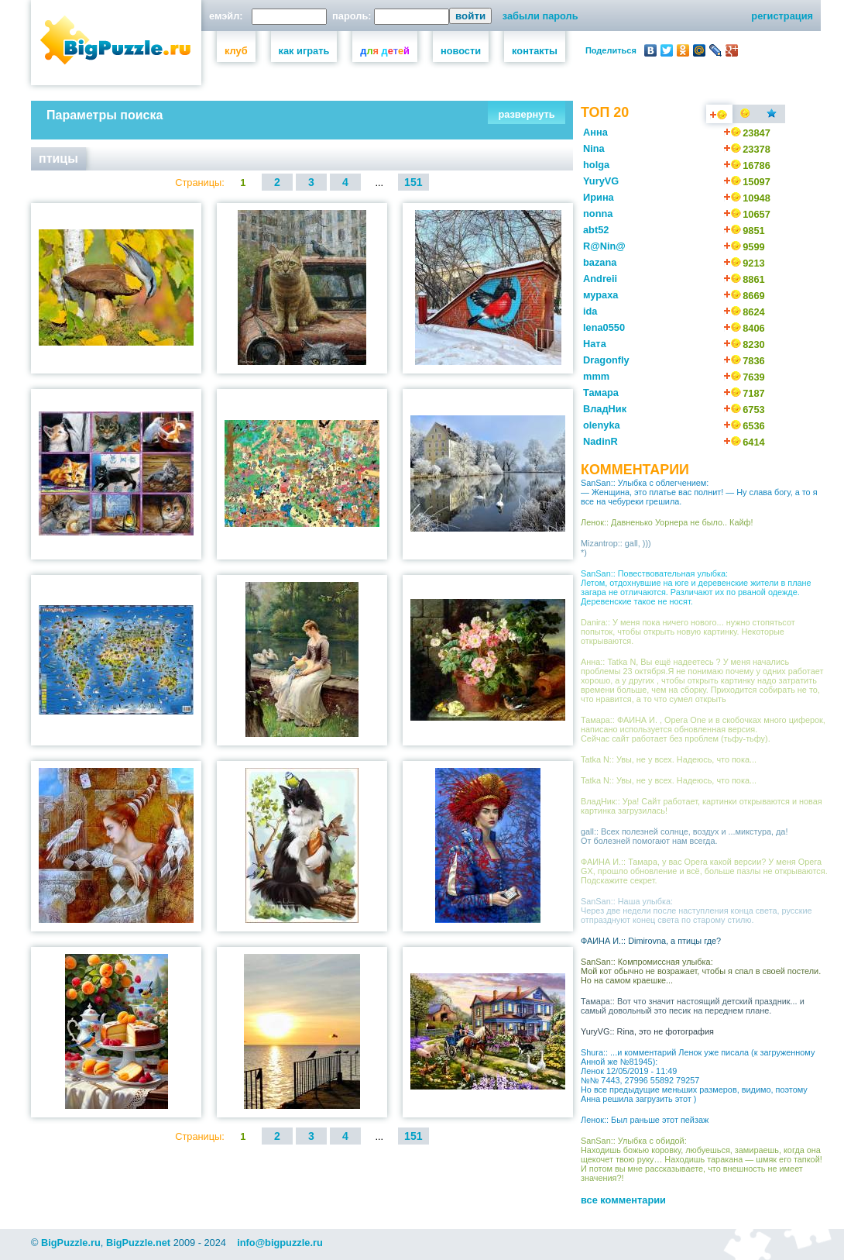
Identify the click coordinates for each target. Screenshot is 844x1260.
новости (461, 51)
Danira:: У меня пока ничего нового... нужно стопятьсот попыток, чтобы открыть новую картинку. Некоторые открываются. (688, 631)
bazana (599, 262)
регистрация (782, 16)
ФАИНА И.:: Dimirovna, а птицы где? (651, 940)
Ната (594, 343)
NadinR (600, 441)
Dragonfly (606, 360)
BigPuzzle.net (138, 1242)
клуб (236, 51)
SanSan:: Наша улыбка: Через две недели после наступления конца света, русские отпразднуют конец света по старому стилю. (696, 910)
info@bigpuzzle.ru (280, 1242)
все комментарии (623, 1200)
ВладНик (604, 409)
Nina (594, 148)
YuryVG (601, 181)
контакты (535, 51)
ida (590, 311)
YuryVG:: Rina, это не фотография (647, 1031)
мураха (600, 295)
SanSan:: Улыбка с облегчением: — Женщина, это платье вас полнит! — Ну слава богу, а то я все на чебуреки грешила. (699, 492)
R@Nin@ (604, 246)
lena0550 (604, 327)
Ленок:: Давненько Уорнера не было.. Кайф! (667, 522)
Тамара (601, 392)
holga (596, 164)
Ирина (598, 197)
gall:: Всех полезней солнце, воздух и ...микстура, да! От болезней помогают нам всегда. (684, 836)
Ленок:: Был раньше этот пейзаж (644, 1119)
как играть (304, 51)
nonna (597, 213)
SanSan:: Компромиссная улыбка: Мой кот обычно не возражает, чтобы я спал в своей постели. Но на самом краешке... (701, 971)
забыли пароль (540, 16)
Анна (595, 132)
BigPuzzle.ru (71, 1242)
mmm (596, 376)
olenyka (601, 425)
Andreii (600, 278)
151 (413, 182)
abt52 (596, 230)
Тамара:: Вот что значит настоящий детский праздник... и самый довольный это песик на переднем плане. (693, 1006)
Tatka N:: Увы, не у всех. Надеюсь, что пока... (669, 759)
